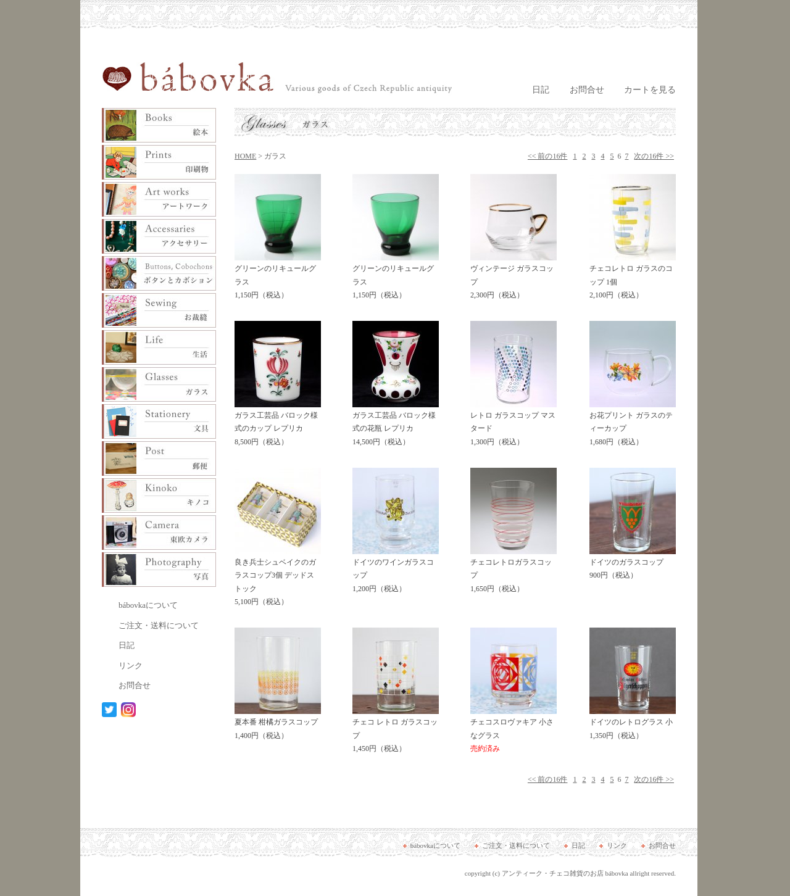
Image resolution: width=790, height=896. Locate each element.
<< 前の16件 (548, 156)
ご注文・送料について (158, 625)
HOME (245, 156)
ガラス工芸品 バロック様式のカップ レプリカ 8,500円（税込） (278, 424)
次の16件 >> (654, 156)
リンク (130, 665)
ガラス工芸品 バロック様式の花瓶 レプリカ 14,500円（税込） (395, 424)
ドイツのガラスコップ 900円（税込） (632, 564)
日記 (540, 89)
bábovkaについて (148, 605)
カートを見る (650, 89)
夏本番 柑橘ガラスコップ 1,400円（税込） (278, 724)
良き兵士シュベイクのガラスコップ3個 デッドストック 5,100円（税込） (278, 578)
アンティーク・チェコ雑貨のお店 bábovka (565, 873)
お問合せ (587, 89)
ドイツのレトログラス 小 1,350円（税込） (632, 724)
